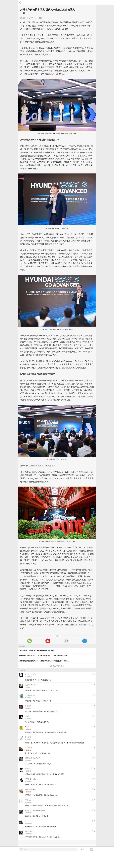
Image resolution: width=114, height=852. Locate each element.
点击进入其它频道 (57, 666)
